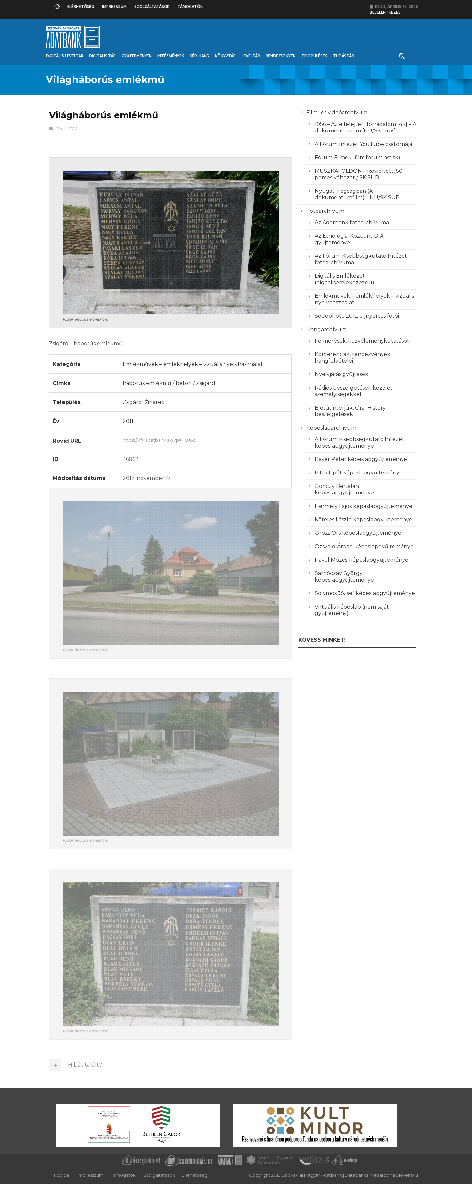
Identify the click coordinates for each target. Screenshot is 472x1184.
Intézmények (170, 56)
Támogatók (190, 6)
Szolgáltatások (151, 6)
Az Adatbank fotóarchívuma (352, 222)
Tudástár (343, 56)
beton (184, 383)
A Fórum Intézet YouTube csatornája (363, 144)
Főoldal (62, 1175)
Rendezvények (280, 56)
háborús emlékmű (147, 383)
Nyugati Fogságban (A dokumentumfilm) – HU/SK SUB (357, 194)
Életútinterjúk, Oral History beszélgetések (350, 411)
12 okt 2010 (67, 128)
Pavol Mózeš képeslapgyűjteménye (361, 560)
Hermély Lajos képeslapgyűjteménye (363, 506)
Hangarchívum (326, 329)
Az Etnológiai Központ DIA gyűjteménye (349, 239)
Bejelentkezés (385, 12)
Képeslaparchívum (331, 428)
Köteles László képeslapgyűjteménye (363, 519)
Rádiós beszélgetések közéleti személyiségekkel (354, 391)
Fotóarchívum (325, 211)
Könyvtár (225, 56)
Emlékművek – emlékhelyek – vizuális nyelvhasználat (193, 364)
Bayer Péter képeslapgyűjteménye (361, 459)
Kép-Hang (199, 56)
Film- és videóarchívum (336, 113)
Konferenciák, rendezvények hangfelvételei (352, 357)
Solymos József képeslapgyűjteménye (365, 593)
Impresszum (114, 6)
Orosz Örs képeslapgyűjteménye (358, 533)
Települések (314, 56)
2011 (128, 421)
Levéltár (251, 56)
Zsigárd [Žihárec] (144, 402)
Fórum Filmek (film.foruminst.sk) (357, 157)
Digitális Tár (102, 56)
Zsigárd (205, 383)
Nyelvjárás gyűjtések (341, 374)
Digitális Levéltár (64, 56)
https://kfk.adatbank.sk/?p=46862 (205, 439)
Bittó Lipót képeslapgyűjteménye (359, 473)
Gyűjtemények (136, 56)
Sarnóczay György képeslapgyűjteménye (344, 576)
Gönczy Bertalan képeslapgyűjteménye (344, 489)
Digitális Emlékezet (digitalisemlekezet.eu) (344, 279)
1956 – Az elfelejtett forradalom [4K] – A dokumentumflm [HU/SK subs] (365, 127)
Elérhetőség (80, 6)
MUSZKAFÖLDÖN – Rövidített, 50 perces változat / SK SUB (359, 174)
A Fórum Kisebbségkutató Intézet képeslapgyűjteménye (359, 442)
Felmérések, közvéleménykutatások (362, 341)
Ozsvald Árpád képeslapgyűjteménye (364, 546)
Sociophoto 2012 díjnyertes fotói (357, 316)
